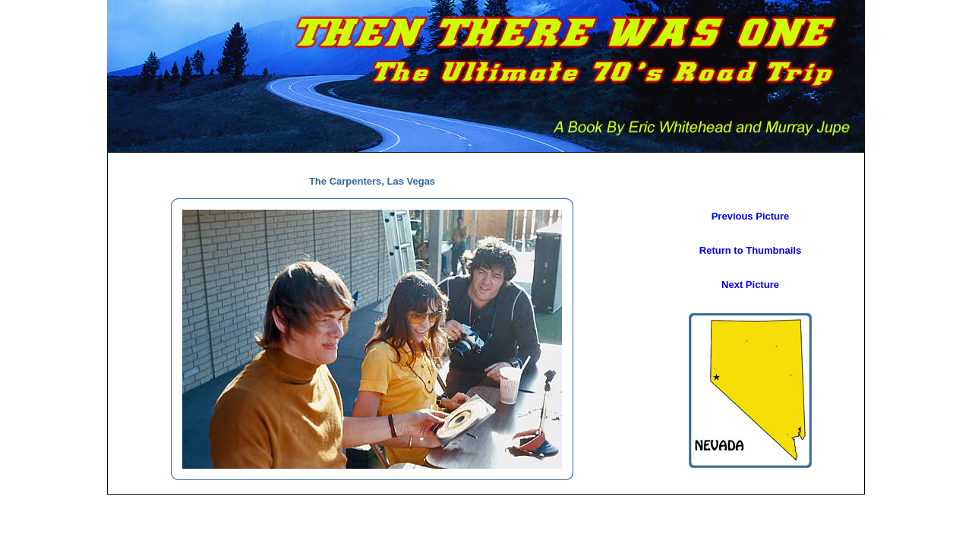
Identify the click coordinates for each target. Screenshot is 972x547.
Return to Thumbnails (750, 250)
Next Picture (750, 284)
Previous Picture (751, 216)
